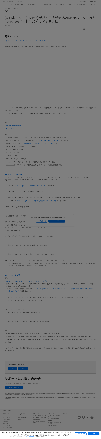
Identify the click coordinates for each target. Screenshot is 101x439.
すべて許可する (93, 434)
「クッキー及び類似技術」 (29, 436)
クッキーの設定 (80, 434)
